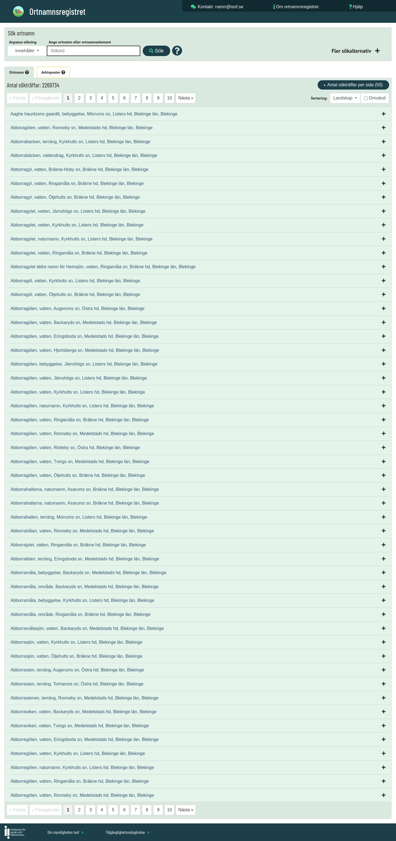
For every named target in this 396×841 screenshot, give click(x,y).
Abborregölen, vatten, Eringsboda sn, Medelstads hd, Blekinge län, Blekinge (84, 739)
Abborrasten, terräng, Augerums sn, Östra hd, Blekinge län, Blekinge (77, 670)
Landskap (343, 98)
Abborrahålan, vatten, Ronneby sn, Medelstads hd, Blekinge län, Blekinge (82, 531)
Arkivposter (53, 72)
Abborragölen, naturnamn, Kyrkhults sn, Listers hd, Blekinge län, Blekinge (82, 405)
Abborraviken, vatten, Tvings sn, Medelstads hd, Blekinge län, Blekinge (79, 725)
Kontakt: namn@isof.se (220, 6)
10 (169, 98)
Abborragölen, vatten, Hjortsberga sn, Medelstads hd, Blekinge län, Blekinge (84, 350)
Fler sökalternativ (352, 50)
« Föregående (45, 98)
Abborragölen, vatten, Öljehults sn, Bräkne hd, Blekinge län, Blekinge (77, 475)
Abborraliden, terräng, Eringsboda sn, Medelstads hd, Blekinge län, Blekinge (84, 559)
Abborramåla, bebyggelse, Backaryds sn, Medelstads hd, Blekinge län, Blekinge (88, 572)
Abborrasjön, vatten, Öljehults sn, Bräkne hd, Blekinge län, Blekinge (76, 656)
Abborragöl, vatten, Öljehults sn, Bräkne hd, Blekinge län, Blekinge (75, 294)
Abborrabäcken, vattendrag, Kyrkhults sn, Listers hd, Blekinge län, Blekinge (83, 155)
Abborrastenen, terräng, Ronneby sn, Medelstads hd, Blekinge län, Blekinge (84, 698)
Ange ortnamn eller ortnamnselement (80, 42)
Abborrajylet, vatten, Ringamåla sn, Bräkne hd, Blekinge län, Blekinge (78, 545)
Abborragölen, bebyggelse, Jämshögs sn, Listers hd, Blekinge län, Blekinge (84, 364)
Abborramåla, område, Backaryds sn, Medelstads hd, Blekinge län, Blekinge (84, 586)
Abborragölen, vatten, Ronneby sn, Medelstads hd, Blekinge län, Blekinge (82, 433)
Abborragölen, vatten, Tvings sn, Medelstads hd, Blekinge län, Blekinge (79, 461)
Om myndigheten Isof (66, 832)
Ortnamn (19, 72)
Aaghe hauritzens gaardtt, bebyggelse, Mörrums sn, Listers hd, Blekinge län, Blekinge (93, 114)
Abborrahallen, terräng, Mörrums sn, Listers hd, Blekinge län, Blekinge (78, 517)
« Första (17, 98)
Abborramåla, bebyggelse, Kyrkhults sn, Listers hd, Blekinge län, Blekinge (82, 600)
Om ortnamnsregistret (297, 6)
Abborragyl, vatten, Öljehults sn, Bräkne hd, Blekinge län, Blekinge (75, 197)
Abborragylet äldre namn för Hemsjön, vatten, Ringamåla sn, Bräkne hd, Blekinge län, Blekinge (103, 266)
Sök (156, 51)
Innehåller (25, 50)
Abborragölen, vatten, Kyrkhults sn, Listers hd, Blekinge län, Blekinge (77, 392)
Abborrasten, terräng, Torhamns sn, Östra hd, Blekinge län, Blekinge (77, 684)
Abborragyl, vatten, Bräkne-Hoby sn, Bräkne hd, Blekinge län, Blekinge (79, 169)
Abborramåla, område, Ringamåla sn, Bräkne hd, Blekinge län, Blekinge (80, 614)
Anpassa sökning (23, 42)
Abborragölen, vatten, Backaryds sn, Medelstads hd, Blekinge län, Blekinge (83, 322)
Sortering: (319, 98)
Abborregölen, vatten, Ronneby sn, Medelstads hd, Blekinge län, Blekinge (82, 795)
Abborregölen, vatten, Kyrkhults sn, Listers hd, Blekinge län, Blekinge (77, 753)
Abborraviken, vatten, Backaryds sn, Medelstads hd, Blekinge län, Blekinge (83, 711)
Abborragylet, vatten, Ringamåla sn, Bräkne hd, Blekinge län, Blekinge (78, 253)
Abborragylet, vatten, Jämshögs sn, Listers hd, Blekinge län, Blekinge (77, 211)
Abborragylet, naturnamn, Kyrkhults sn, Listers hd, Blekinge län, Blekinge (81, 239)
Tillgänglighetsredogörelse (127, 832)
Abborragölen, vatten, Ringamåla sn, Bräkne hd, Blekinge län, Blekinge (79, 419)
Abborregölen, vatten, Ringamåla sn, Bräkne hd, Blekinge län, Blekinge (79, 781)
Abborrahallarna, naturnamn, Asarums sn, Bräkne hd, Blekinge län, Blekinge (84, 489)
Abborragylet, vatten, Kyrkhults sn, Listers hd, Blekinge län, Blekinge (77, 225)
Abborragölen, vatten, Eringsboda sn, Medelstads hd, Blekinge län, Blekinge (84, 336)
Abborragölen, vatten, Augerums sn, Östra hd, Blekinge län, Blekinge (77, 308)
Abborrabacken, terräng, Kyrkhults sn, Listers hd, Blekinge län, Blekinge (80, 141)
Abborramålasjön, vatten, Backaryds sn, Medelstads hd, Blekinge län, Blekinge (87, 628)
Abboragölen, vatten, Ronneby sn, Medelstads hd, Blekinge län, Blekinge (81, 127)
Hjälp (358, 6)
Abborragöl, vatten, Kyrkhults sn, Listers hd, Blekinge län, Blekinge (75, 280)
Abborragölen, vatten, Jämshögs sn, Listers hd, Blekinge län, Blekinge (78, 378)
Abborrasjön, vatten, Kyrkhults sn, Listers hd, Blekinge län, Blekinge (76, 642)
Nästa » (185, 98)
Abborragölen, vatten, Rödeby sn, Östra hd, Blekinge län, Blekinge (75, 447)
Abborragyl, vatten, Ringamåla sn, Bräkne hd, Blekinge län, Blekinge (77, 183)
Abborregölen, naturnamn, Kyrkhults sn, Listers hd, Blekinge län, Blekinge (82, 767)
